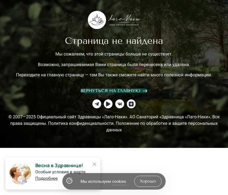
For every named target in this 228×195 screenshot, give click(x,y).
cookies (119, 181)
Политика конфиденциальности (81, 123)
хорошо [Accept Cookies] (148, 181)
